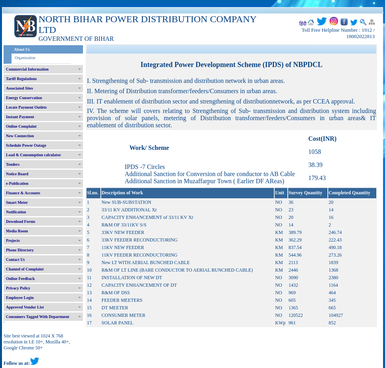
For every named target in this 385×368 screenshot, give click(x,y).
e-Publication (17, 183)
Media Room (17, 231)
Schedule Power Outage (26, 145)
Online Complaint (21, 126)
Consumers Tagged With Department (37, 316)
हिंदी (302, 24)
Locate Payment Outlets (26, 107)
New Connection (20, 136)
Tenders (12, 164)
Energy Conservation (24, 98)
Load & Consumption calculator (33, 155)
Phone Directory (20, 250)
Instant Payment (20, 117)
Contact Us (15, 259)
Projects (13, 240)
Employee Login (20, 297)
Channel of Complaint (25, 269)
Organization (25, 58)
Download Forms (20, 221)
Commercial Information (27, 69)
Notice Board (17, 174)
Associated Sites (19, 88)
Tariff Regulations (21, 79)
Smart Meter (17, 202)
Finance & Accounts (23, 193)
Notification (16, 212)
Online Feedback (20, 278)
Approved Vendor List (25, 307)
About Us (22, 49)
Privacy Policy (18, 288)
